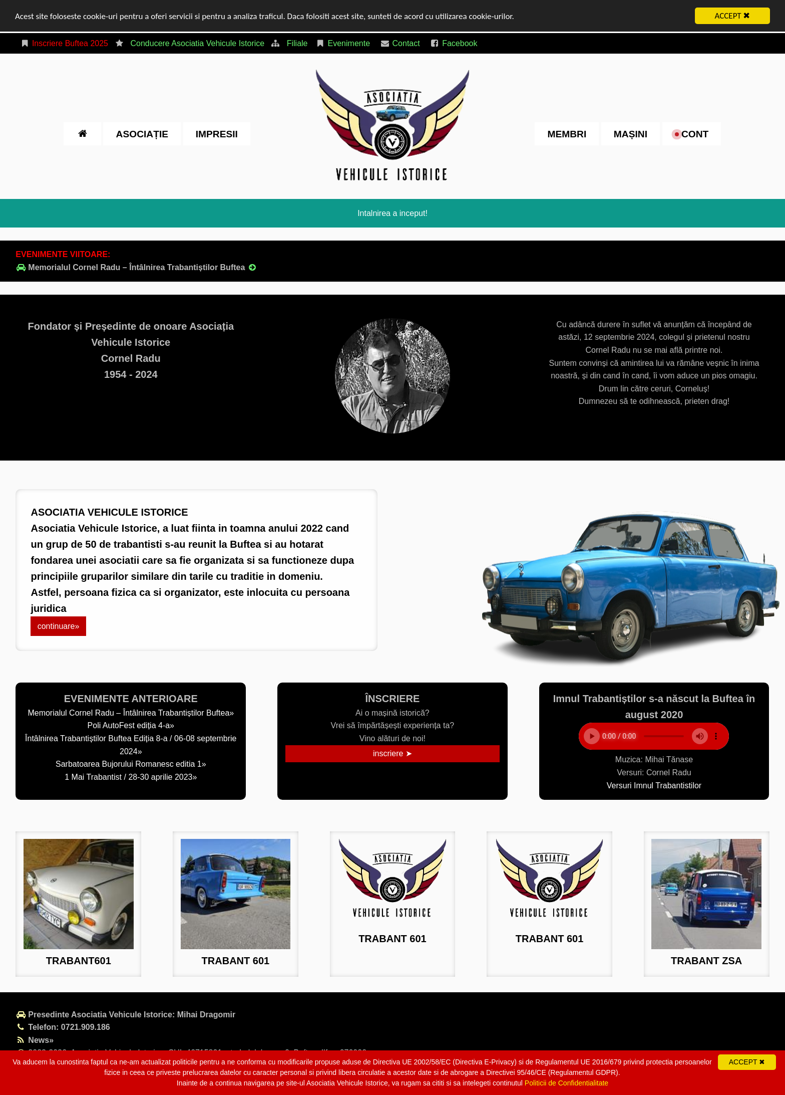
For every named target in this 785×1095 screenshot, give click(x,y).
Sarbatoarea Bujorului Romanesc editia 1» (131, 764)
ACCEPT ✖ (732, 16)
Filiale (297, 43)
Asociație (142, 133)
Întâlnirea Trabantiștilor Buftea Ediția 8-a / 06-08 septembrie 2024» (130, 745)
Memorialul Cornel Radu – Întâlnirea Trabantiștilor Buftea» (131, 713)
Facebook (453, 43)
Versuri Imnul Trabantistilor (654, 785)
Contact (400, 43)
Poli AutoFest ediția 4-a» (131, 725)
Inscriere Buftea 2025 (64, 43)
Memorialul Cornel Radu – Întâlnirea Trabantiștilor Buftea (136, 267)
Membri (566, 133)
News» (35, 1040)
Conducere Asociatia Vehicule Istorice (197, 43)
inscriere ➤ (392, 753)
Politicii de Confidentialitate (566, 1083)
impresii (217, 133)
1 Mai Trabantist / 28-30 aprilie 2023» (131, 777)
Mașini (630, 133)
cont (692, 133)
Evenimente (342, 43)
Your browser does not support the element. (654, 736)
